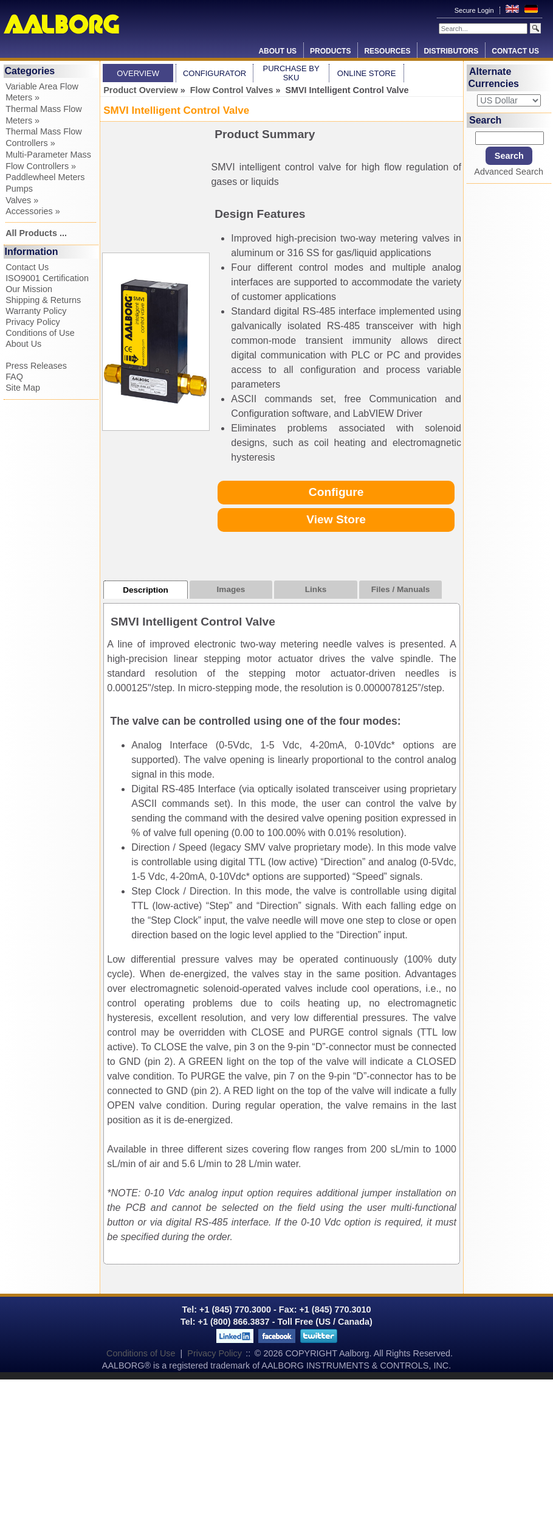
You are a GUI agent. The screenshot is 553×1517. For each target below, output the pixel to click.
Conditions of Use (40, 333)
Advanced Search (508, 171)
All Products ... (36, 233)
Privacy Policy (32, 322)
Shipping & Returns (43, 300)
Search (485, 120)
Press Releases (36, 366)
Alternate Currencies (493, 77)
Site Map (22, 387)
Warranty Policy (35, 311)
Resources (387, 51)
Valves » (21, 200)
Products (330, 51)
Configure (336, 492)
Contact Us (515, 51)
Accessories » (32, 211)
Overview (138, 73)
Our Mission (28, 289)
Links (316, 589)
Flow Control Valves (231, 90)
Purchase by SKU (291, 73)
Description (145, 590)
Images (231, 589)
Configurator (214, 73)
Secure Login (475, 10)
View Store (336, 519)
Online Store (366, 73)
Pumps (19, 189)
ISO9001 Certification (47, 278)
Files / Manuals (400, 589)
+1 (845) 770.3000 (234, 1309)
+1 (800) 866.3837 (234, 1322)
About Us (277, 51)
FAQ (14, 377)
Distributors (451, 51)
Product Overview (140, 90)
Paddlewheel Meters (44, 177)
